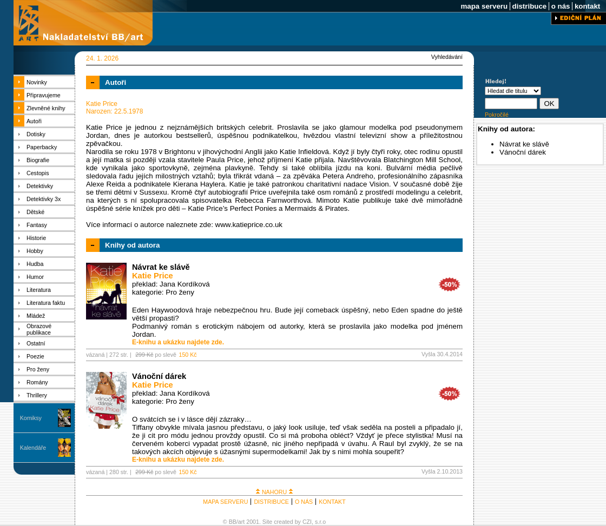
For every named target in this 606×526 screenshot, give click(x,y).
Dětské (35, 212)
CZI (307, 521)
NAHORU (274, 492)
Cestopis (38, 173)
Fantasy (37, 225)
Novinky (37, 82)
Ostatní (36, 343)
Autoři (34, 121)
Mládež (36, 315)
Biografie (38, 160)
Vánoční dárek (159, 376)
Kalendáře (33, 447)
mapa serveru (484, 6)
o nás (560, 6)
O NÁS (304, 501)
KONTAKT (332, 501)
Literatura (39, 290)
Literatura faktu (46, 302)
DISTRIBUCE (271, 501)
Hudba (35, 264)
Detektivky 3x (44, 199)
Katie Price (152, 275)
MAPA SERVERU (225, 501)
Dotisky (36, 134)
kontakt (587, 6)
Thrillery (37, 395)
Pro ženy (38, 369)
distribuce (529, 6)
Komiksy (31, 418)
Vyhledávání (447, 57)
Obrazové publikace (39, 329)
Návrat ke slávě (161, 267)
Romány (37, 382)
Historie (36, 238)
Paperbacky (42, 147)
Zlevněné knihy (46, 108)
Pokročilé (497, 114)
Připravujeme (44, 95)
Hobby (35, 251)
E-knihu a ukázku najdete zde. (178, 342)
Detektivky (40, 186)
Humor (35, 277)
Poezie (35, 356)
